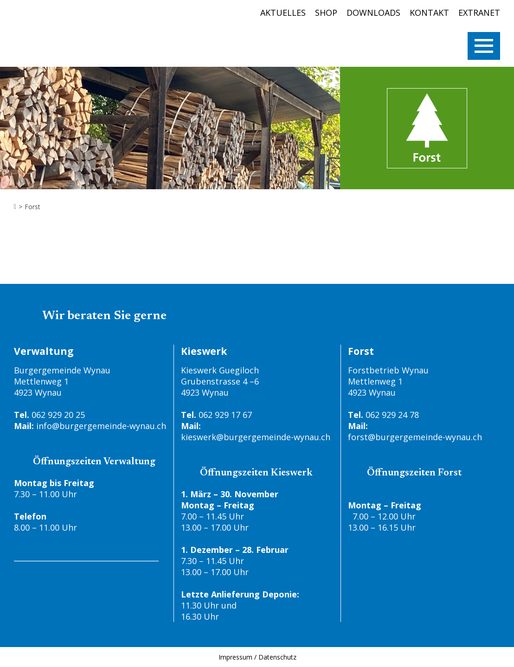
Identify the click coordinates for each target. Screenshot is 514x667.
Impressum (235, 657)
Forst (32, 207)
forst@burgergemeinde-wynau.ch (415, 437)
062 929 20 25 (58, 414)
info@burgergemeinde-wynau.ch (101, 425)
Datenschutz (277, 657)
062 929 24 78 (392, 414)
